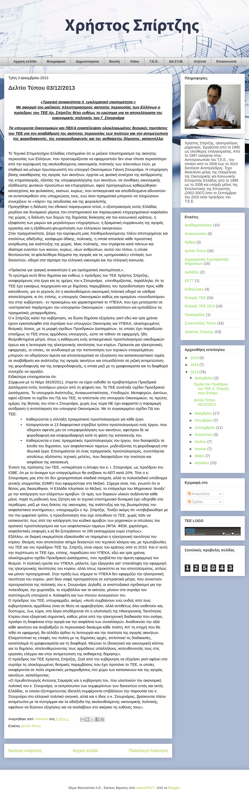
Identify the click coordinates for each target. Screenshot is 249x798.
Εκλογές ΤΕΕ (195, 298)
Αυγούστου (204, 434)
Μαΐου (200, 456)
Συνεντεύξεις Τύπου (200, 323)
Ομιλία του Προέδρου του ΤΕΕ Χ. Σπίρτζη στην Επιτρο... (211, 388)
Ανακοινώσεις (196, 234)
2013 (194, 372)
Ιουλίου (201, 441)
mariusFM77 (145, 788)
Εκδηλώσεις (194, 289)
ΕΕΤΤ (189, 281)
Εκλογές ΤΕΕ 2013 (200, 306)
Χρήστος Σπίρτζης (199, 332)
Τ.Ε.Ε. (154, 61)
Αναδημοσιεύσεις (198, 225)
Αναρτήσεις (199, 494)
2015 (194, 358)
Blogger (173, 788)
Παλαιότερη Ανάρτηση (148, 750)
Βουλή (114, 61)
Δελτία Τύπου (31, 726)
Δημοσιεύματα (87, 61)
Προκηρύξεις (195, 315)
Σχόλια (195, 502)
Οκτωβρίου (204, 420)
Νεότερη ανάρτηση (25, 750)
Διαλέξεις (192, 272)
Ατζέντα (200, 61)
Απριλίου (202, 463)
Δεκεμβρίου (204, 378)
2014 (194, 365)
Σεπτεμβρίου (205, 427)
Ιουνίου (201, 449)
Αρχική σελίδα (25, 61)
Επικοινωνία (226, 61)
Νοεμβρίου (204, 413)
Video (134, 61)
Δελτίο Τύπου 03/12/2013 (205, 402)
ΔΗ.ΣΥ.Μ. (176, 61)
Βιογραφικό (56, 61)
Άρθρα (190, 242)
